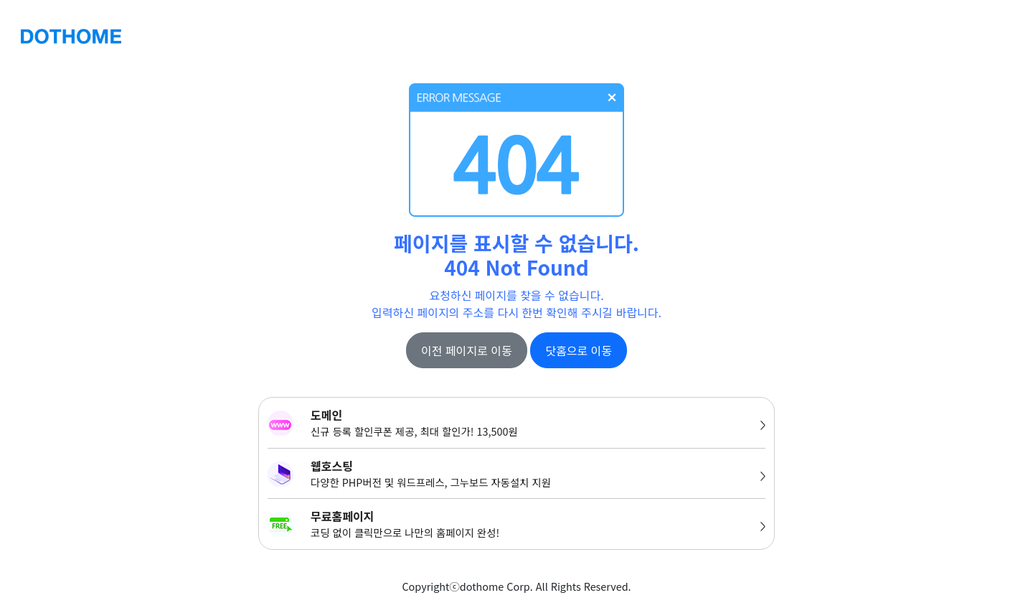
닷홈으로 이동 (578, 350)
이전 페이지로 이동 (466, 350)
